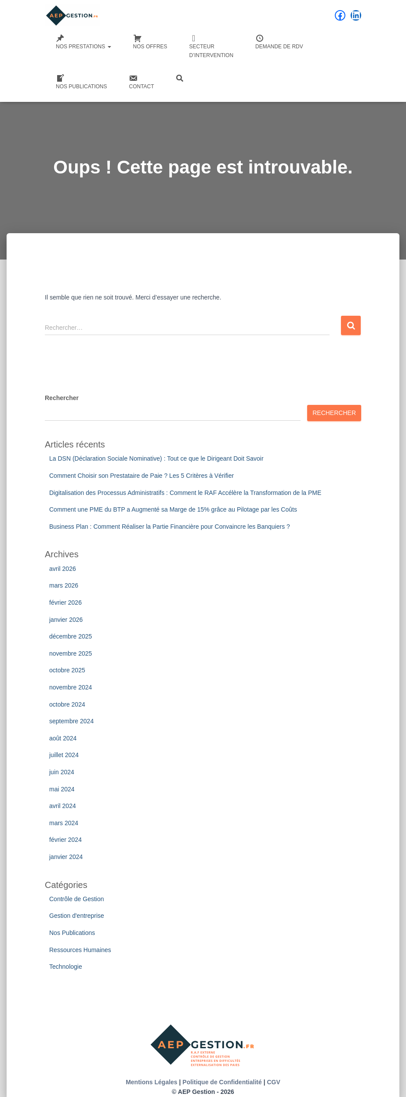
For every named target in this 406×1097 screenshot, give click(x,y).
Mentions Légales (151, 1082)
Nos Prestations (83, 42)
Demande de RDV (279, 42)
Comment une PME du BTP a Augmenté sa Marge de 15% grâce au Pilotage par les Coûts (173, 509)
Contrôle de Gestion (76, 898)
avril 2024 (62, 805)
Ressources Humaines (80, 949)
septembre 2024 (71, 721)
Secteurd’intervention (211, 46)
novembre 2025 (70, 653)
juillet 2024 (64, 754)
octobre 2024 (67, 704)
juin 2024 (61, 772)
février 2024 (65, 839)
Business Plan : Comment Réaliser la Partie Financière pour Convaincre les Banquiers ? (169, 526)
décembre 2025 (70, 636)
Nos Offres (150, 42)
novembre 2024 (70, 687)
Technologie (65, 966)
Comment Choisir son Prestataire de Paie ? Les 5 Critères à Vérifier (141, 475)
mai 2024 (62, 789)
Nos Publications (81, 82)
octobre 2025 (67, 670)
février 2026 (65, 602)
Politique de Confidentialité (221, 1082)
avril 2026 (62, 568)
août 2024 (62, 738)
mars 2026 (63, 585)
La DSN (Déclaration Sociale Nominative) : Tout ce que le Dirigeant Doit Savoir (156, 458)
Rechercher (62, 397)
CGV (273, 1082)
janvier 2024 (66, 856)
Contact (141, 82)
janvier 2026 (66, 619)
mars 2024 (63, 822)
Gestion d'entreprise (76, 915)
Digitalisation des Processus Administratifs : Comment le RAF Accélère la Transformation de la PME (185, 492)
